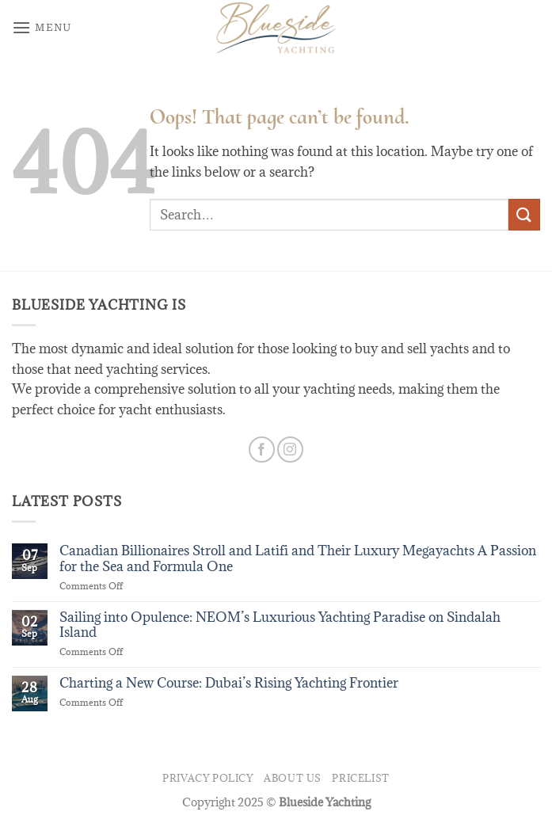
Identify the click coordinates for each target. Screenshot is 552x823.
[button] (42, 27)
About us (293, 778)
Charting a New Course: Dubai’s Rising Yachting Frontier (228, 683)
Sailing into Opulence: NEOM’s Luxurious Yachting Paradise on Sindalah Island (280, 625)
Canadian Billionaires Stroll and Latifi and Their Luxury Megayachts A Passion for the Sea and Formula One (297, 558)
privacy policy (207, 778)
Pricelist (361, 778)
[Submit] (524, 214)
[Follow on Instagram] (290, 449)
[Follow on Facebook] (262, 449)
